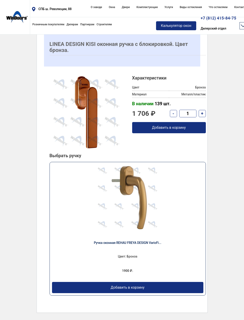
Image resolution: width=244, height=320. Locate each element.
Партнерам (87, 24)
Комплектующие (147, 7)
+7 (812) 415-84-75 (218, 23)
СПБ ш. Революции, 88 (55, 9)
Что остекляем (218, 7)
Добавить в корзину (127, 287)
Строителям (104, 24)
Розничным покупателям (48, 24)
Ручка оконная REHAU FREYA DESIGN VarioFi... (127, 243)
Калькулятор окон (176, 25)
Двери (126, 7)
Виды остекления (191, 7)
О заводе (96, 7)
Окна (112, 7)
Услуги (169, 7)
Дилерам (72, 24)
